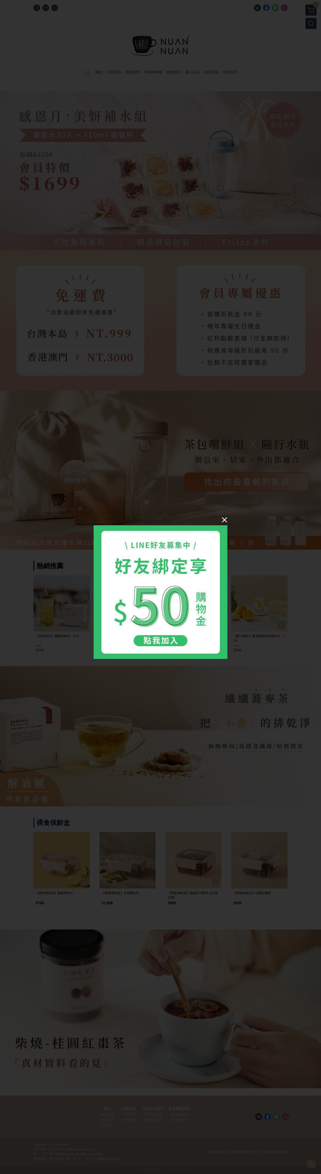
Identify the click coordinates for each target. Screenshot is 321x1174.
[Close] (224, 519)
